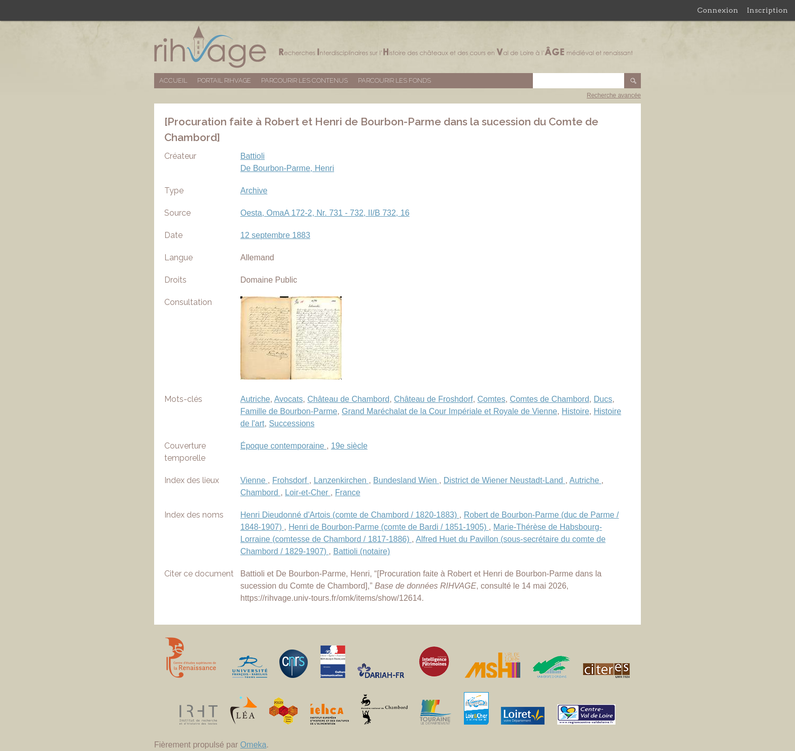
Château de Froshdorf (433, 399)
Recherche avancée (614, 95)
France (347, 492)
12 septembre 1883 (275, 235)
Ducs (603, 399)
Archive (253, 190)
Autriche (255, 399)
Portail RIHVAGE (224, 80)
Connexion (717, 10)
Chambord (260, 492)
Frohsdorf (290, 480)
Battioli (252, 156)
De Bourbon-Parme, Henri (287, 168)
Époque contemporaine (283, 445)
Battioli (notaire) (361, 551)
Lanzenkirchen (341, 480)
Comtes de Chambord (550, 399)
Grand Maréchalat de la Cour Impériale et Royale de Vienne (449, 411)
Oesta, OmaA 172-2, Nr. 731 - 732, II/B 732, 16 (325, 213)
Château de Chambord (348, 399)
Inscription (767, 10)
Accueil (173, 80)
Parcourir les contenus (304, 80)
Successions (291, 423)
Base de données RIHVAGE (397, 47)
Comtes (491, 399)
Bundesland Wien (406, 480)
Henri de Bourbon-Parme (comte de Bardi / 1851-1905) (388, 527)
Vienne (254, 480)
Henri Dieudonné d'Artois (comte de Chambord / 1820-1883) (349, 514)
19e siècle (349, 445)
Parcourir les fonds (394, 80)
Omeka (253, 744)
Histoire (575, 411)
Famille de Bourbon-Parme (288, 411)
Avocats (288, 399)
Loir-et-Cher (308, 492)
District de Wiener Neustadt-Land (504, 480)
